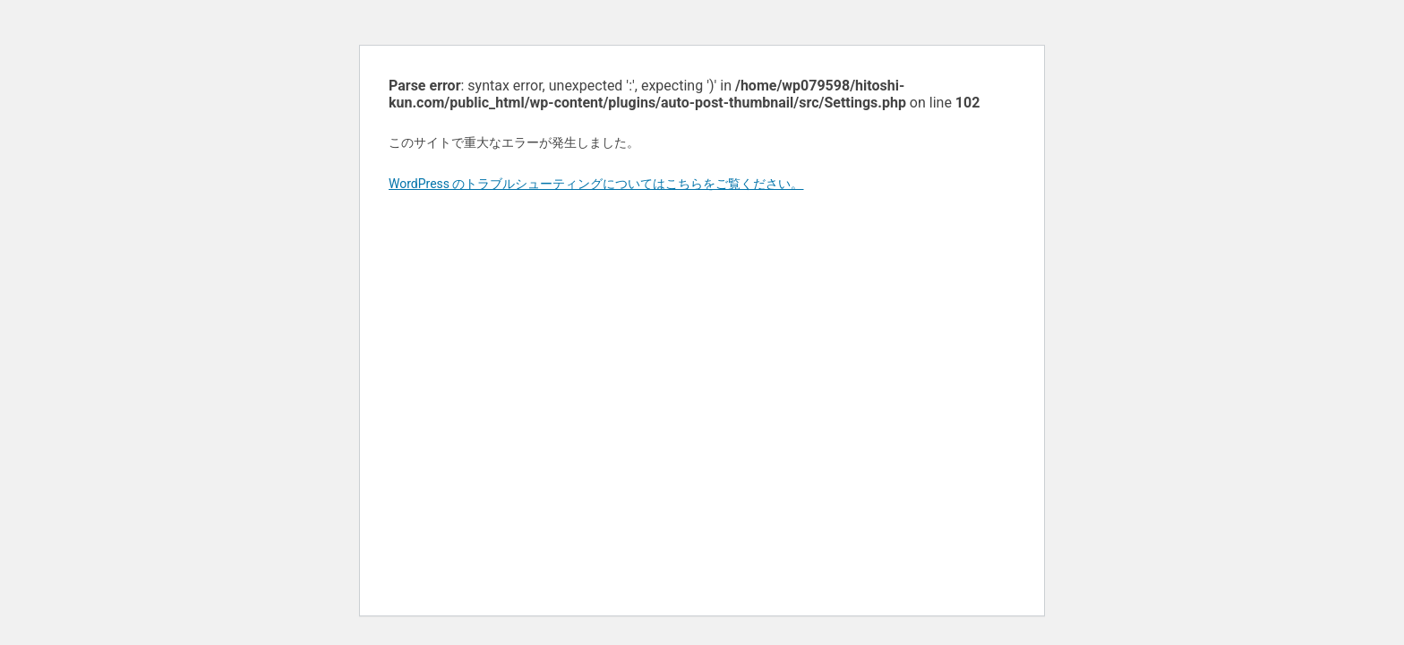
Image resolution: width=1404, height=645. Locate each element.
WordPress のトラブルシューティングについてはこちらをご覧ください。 (596, 183)
